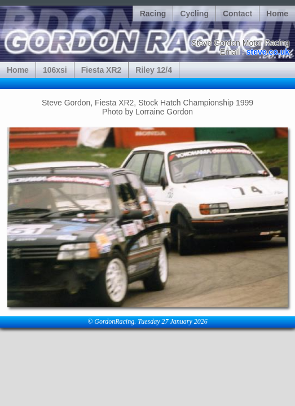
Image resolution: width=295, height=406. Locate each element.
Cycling (194, 13)
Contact (237, 13)
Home (277, 13)
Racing (153, 13)
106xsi (55, 69)
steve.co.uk (267, 51)
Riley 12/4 (153, 69)
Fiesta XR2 (101, 69)
